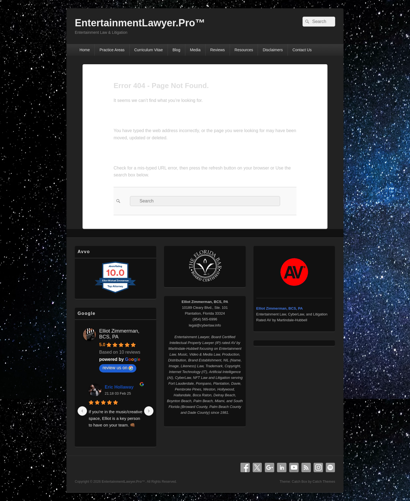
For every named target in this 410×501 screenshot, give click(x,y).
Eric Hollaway (119, 387)
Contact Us (302, 50)
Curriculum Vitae (148, 50)
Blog (176, 50)
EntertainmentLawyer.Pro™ (140, 23)
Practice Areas (111, 50)
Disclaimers (273, 50)
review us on (117, 367)
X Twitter (257, 467)
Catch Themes (323, 482)
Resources (244, 50)
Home (85, 50)
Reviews (217, 50)
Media (195, 50)
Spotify (330, 467)
